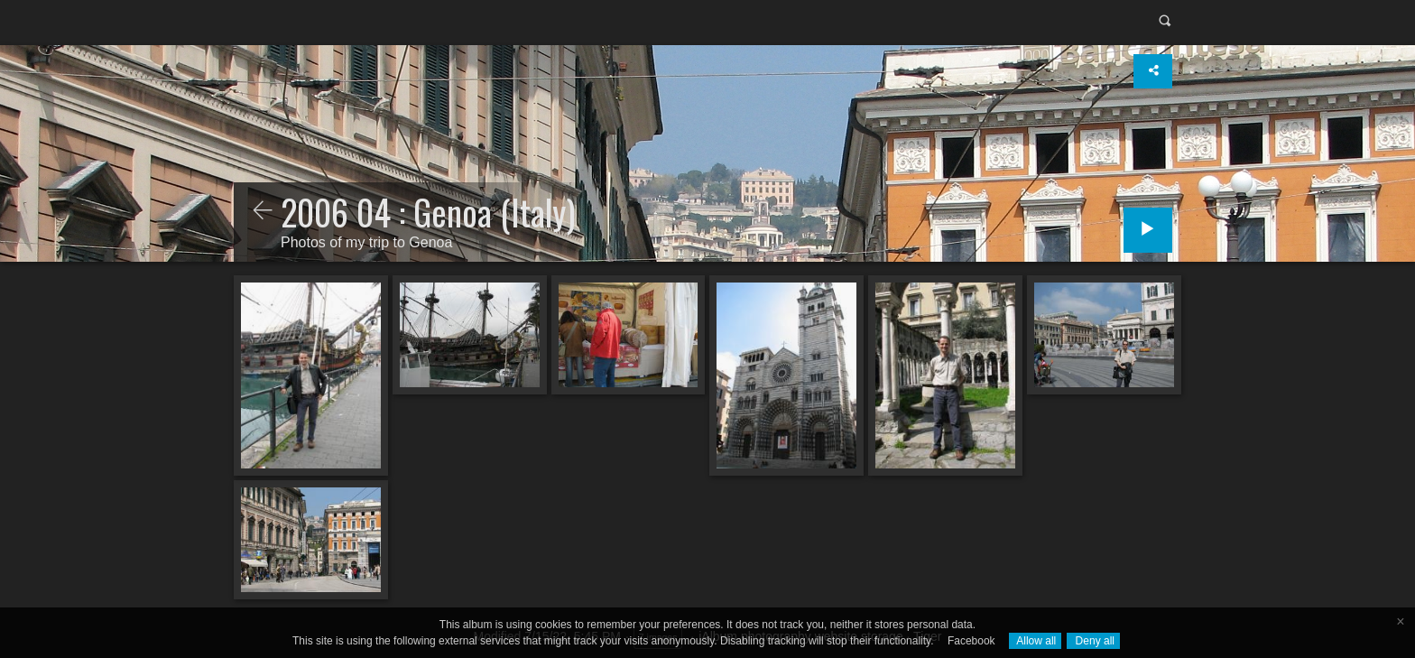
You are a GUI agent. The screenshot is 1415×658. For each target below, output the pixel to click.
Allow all (1035, 641)
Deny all (1093, 641)
